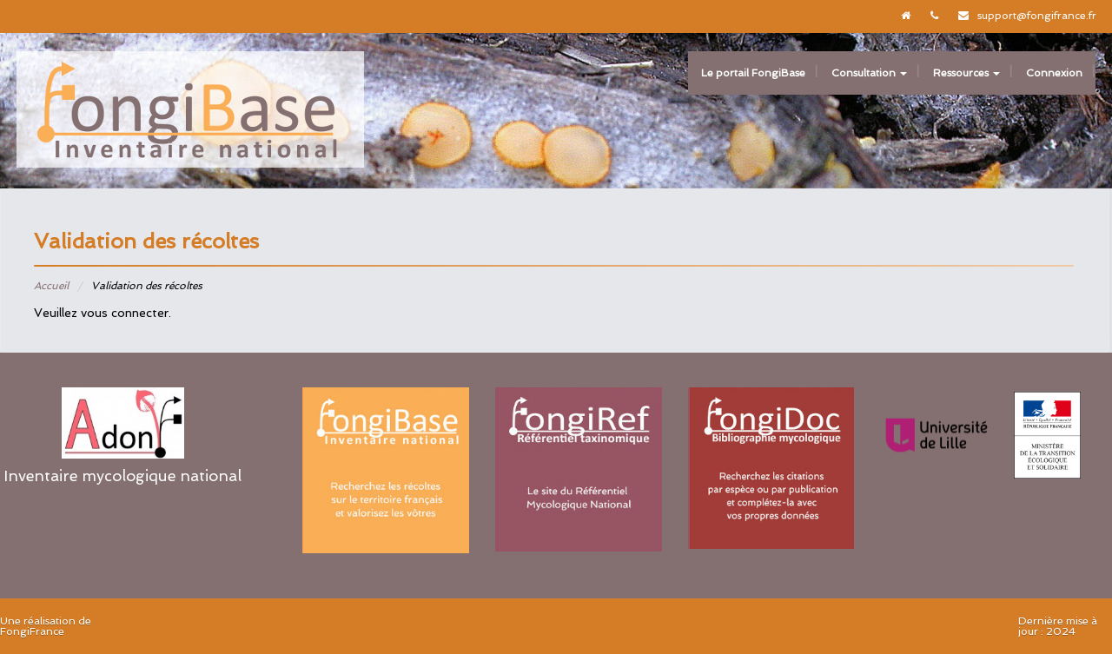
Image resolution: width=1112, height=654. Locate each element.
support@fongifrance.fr (1036, 16)
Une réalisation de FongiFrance (45, 626)
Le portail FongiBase (753, 73)
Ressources (966, 73)
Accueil (51, 286)
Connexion (1054, 73)
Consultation (869, 73)
